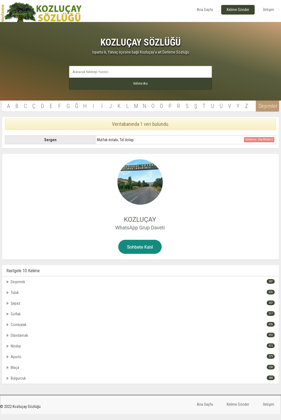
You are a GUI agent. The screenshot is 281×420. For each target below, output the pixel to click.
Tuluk (140, 296)
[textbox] (140, 72)
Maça (140, 371)
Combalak (140, 328)
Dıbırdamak (140, 338)
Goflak (140, 317)
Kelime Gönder (238, 9)
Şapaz (140, 306)
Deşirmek (140, 285)
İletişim (268, 9)
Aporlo (140, 360)
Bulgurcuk (140, 381)
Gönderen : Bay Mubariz (259, 143)
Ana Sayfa (205, 9)
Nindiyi (140, 349)
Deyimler (262, 110)
